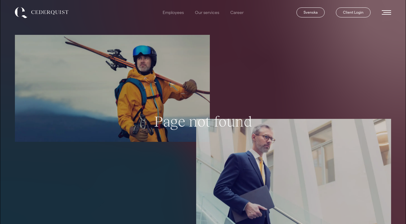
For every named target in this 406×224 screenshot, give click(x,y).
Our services (207, 12)
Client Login (353, 12)
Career (237, 12)
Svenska (311, 12)
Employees (173, 12)
